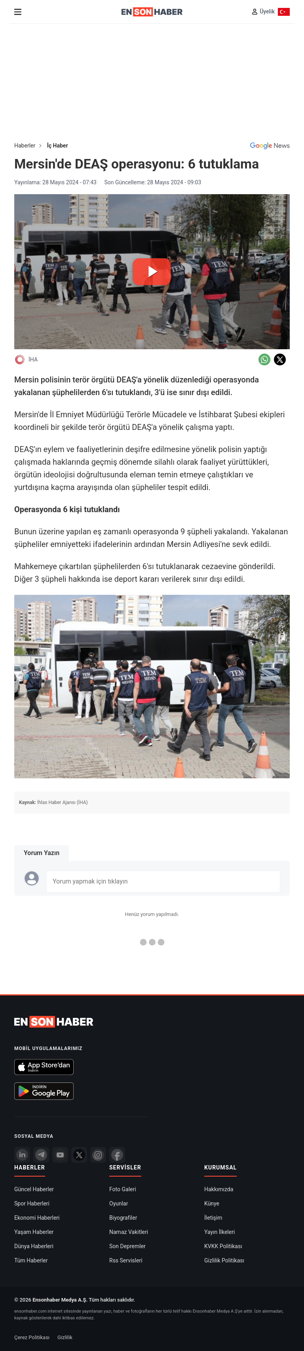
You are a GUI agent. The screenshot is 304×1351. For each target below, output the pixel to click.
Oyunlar (118, 1203)
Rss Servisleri (125, 1260)
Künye (211, 1203)
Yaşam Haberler (33, 1232)
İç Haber (57, 145)
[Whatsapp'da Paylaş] (264, 359)
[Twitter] (79, 1155)
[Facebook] (117, 1155)
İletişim (213, 1218)
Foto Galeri (122, 1189)
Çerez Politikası (31, 1337)
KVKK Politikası (223, 1246)
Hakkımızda (218, 1189)
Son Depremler (127, 1246)
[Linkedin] (22, 1155)
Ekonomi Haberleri (37, 1218)
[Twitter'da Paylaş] (280, 359)
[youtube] (60, 1155)
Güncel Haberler (34, 1189)
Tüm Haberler (31, 1260)
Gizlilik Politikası (224, 1260)
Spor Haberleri (31, 1203)
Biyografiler (123, 1218)
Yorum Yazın (41, 853)
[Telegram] (41, 1155)
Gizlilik (64, 1337)
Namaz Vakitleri (128, 1232)
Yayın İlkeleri (219, 1232)
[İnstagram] (98, 1155)
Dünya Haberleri (33, 1246)
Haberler (24, 145)
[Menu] (17, 11)
